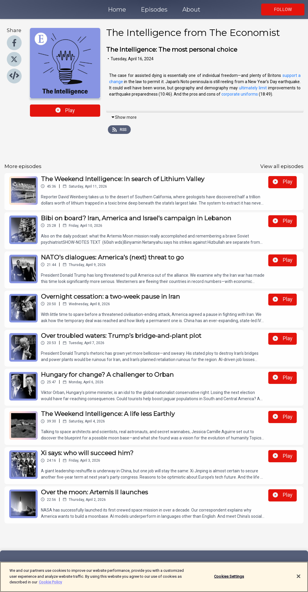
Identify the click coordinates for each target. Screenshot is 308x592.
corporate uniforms (239, 94)
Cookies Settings (229, 578)
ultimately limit (253, 88)
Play (65, 110)
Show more (124, 117)
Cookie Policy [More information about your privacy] (50, 584)
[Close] (298, 578)
